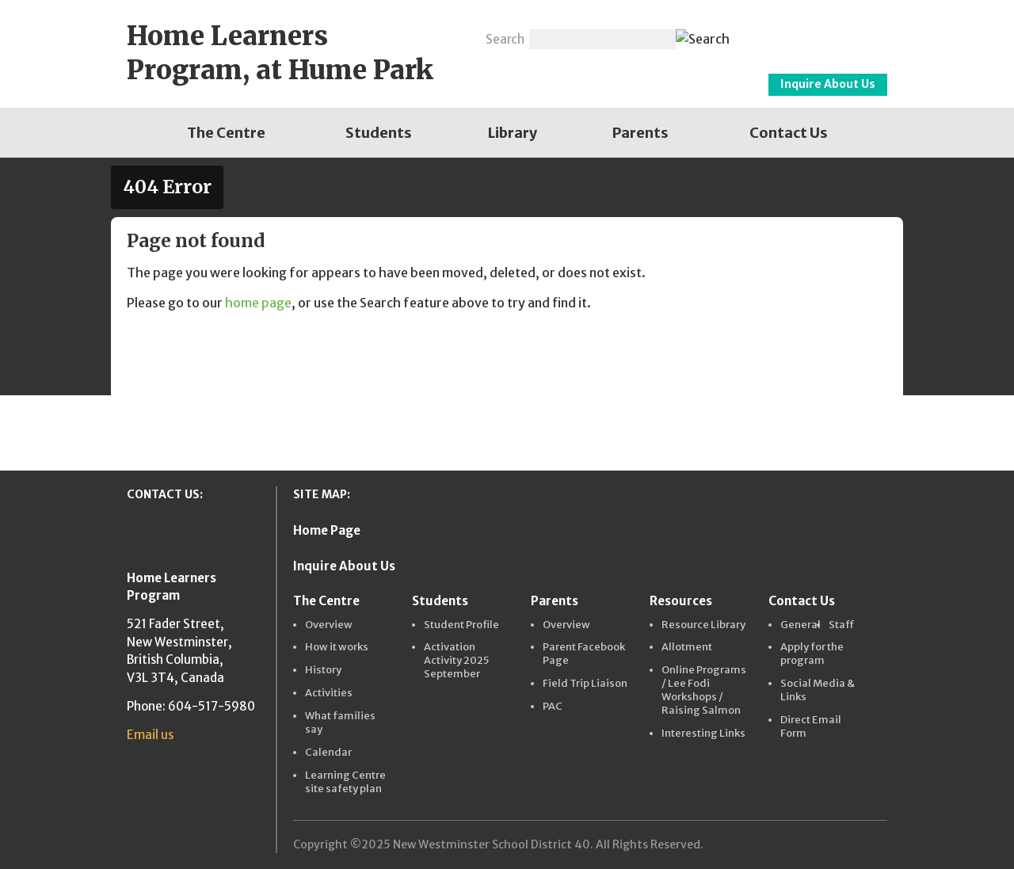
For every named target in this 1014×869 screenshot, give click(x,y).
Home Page (326, 530)
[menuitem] (226, 133)
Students (378, 133)
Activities (329, 693)
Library (512, 133)
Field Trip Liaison (585, 683)
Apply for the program (812, 654)
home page (258, 303)
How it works (336, 647)
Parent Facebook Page (584, 654)
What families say (340, 723)
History (323, 670)
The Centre (226, 133)
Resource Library (703, 625)
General (800, 625)
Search (505, 39)
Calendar (328, 752)
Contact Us (788, 133)
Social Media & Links (817, 690)
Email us (150, 734)
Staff (842, 625)
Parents (640, 133)
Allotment (686, 647)
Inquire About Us (827, 84)
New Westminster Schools (816, 33)
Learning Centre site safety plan (345, 782)
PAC (552, 706)
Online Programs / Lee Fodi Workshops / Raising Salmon (703, 690)
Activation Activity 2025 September (456, 660)
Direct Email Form (810, 727)
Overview (329, 625)
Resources (681, 600)
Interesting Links (703, 733)
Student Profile (461, 625)
